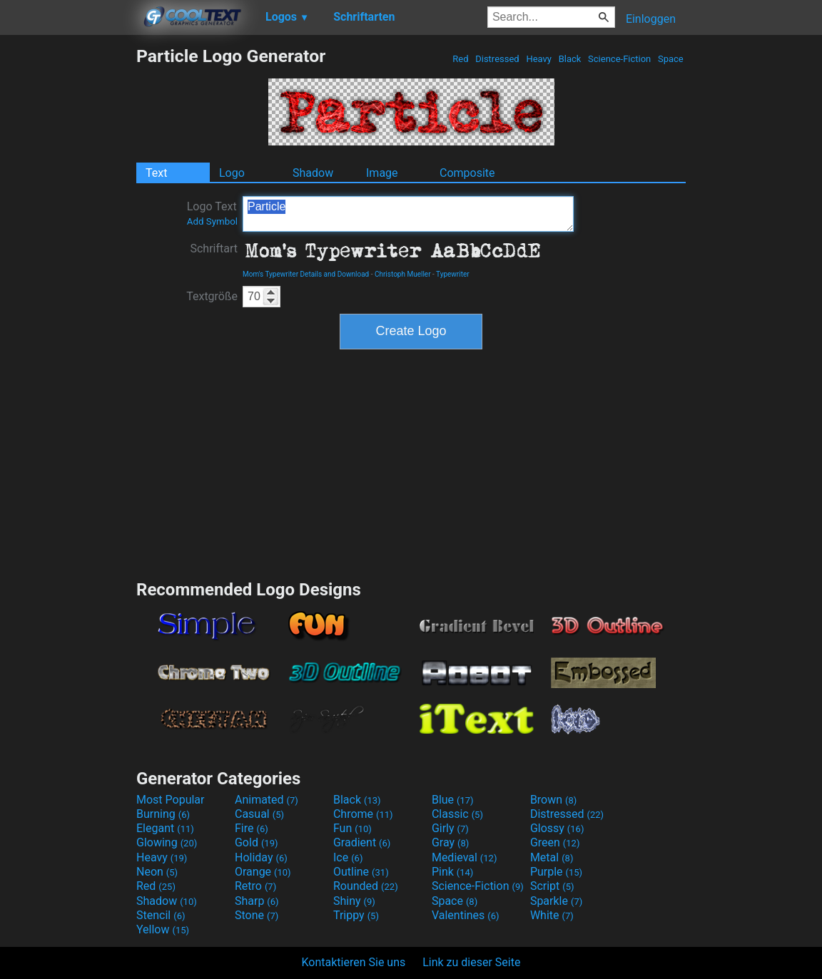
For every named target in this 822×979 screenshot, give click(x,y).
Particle (408, 214)
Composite (467, 173)
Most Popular (170, 799)
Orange (263, 871)
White (552, 915)
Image (382, 173)
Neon (157, 871)
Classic (457, 814)
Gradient (361, 842)
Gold (256, 842)
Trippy (356, 915)
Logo (232, 173)
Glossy (557, 828)
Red (460, 58)
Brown (553, 799)
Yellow (162, 929)
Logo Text (212, 213)
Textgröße (212, 296)
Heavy (539, 58)
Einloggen (651, 19)
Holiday (261, 857)
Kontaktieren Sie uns (354, 962)
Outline (361, 871)
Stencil (160, 915)
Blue (453, 799)
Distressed (497, 58)
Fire (251, 828)
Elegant (165, 828)
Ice (347, 857)
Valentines (465, 915)
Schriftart (214, 248)
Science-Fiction (620, 58)
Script (552, 886)
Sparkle (556, 901)
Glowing (166, 842)
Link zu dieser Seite (471, 962)
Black (569, 58)
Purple (556, 871)
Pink (453, 871)
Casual (259, 814)
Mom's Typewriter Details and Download (306, 274)
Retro (255, 886)
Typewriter (453, 274)
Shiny (354, 901)
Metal (552, 857)
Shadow (313, 173)
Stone (256, 915)
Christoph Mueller (403, 274)
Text (156, 173)
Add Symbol (212, 221)
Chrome (363, 814)
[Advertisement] (68, 259)
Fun (352, 828)
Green (555, 842)
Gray (450, 842)
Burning (163, 814)
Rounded (365, 886)
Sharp (257, 901)
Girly (450, 828)
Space (671, 58)
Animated (266, 799)
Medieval (464, 857)
